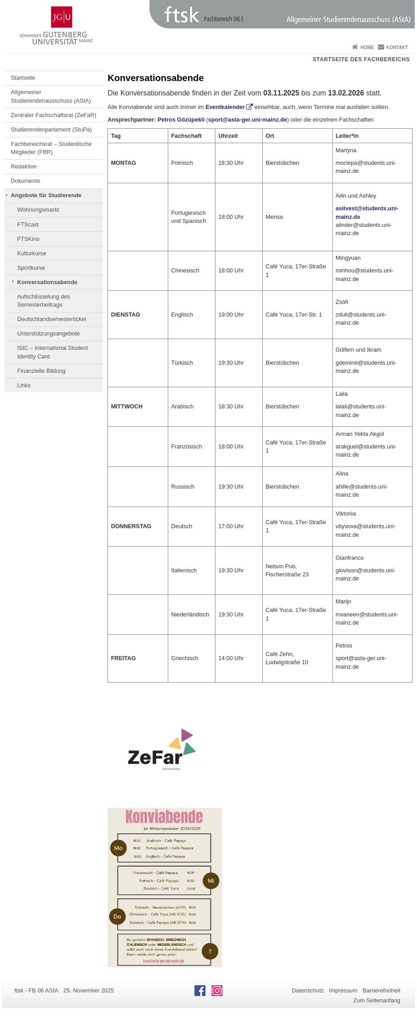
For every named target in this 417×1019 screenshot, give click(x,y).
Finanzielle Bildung (41, 370)
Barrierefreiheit (381, 990)
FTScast (28, 224)
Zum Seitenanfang (376, 1000)
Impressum (343, 990)
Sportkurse (31, 267)
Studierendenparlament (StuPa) (51, 129)
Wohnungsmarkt (38, 209)
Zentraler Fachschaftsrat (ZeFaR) (53, 115)
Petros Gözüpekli (181, 119)
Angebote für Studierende (46, 195)
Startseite (23, 77)
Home (367, 47)
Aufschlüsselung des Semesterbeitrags (43, 300)
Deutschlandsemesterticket (51, 319)
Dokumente (25, 180)
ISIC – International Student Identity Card (52, 351)
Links (24, 385)
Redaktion (24, 166)
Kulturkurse (31, 253)
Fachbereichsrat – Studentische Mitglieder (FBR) (51, 147)
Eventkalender (225, 107)
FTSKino (28, 239)
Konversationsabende (47, 282)
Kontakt (397, 47)
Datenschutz (308, 990)
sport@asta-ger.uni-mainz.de (247, 119)
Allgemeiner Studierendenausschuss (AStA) (51, 96)
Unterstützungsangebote (48, 333)
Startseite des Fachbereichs (361, 59)
